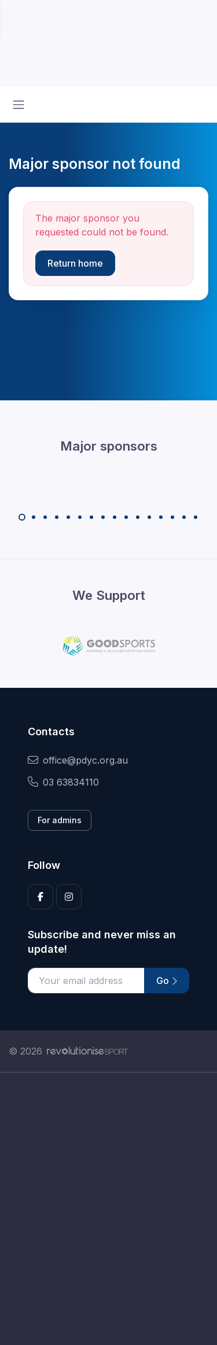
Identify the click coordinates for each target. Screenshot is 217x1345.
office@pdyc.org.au (78, 760)
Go (166, 980)
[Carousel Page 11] (137, 517)
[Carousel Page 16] (195, 517)
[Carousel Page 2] (33, 517)
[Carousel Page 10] (126, 517)
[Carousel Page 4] (56, 517)
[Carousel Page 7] (91, 517)
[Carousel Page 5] (68, 517)
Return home (75, 263)
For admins (60, 820)
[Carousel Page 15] (184, 517)
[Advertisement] (108, 1208)
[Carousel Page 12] (149, 517)
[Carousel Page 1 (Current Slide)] (22, 517)
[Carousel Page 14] (172, 517)
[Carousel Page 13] (160, 517)
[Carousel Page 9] (114, 517)
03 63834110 (63, 782)
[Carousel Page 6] (79, 517)
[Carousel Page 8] (103, 517)
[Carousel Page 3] (45, 517)
